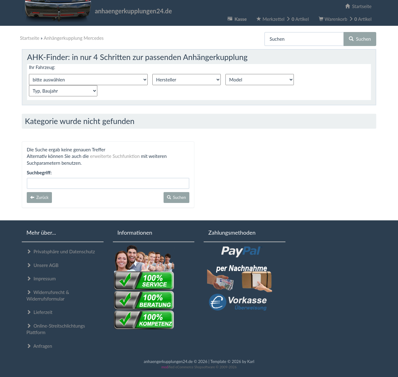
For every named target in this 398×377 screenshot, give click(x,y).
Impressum (41, 278)
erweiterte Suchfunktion (115, 156)
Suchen (360, 39)
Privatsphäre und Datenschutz (60, 251)
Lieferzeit (39, 312)
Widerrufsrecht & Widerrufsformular (47, 295)
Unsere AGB (42, 265)
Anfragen (39, 346)
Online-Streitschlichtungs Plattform (55, 329)
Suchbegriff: (39, 172)
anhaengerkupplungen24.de (97, 11)
